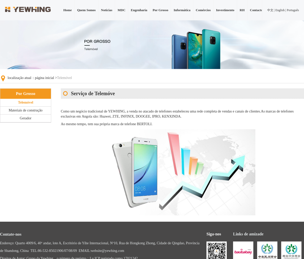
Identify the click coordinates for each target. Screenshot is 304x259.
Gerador (25, 118)
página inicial (44, 78)
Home (67, 10)
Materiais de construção (26, 110)
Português (293, 10)
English (280, 10)
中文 (270, 10)
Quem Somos (86, 10)
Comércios (203, 10)
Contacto (256, 10)
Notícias (106, 10)
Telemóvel (25, 102)
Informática (182, 10)
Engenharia (139, 10)
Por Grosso (160, 10)
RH (242, 10)
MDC (121, 10)
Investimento (225, 10)
